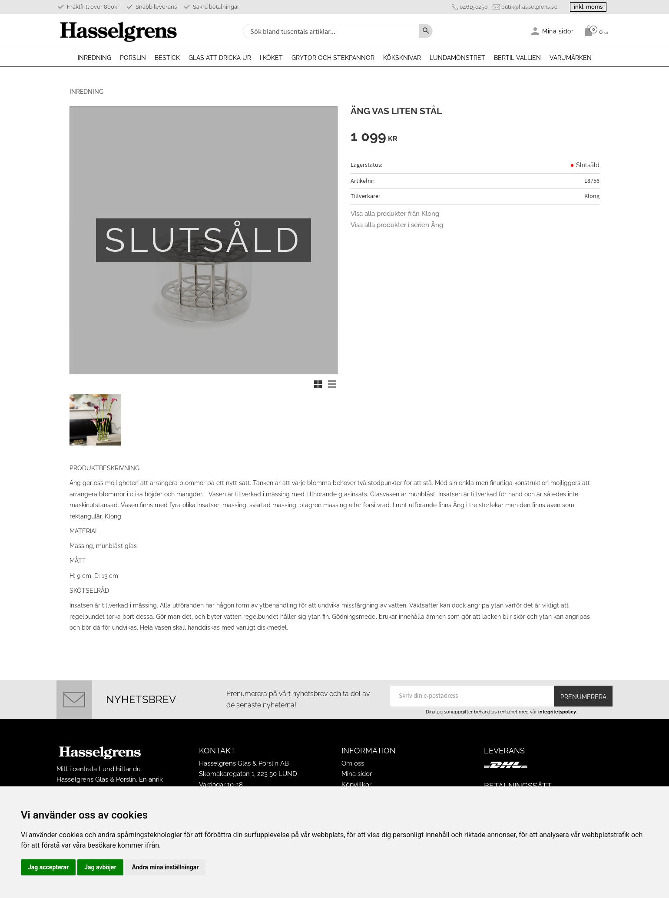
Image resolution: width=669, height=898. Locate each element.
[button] (318, 384)
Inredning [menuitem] (94, 57)
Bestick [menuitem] (167, 57)
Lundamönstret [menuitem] (457, 57)
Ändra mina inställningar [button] (165, 867)
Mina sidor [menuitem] (558, 31)
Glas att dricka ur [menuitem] (220, 57)
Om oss (352, 762)
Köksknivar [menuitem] (402, 57)
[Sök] (425, 31)
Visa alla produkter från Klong (395, 214)
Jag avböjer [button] (100, 867)
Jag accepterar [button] (48, 867)
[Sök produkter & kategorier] (330, 31)
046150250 (472, 7)
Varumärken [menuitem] (571, 57)
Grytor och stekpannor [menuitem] (332, 57)
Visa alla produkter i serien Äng (397, 225)
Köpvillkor (356, 783)
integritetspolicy (557, 710)
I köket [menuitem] (271, 57)
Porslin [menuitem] (133, 57)
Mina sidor (356, 772)
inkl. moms (587, 6)
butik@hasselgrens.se (528, 7)
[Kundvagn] (594, 31)
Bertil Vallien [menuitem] (517, 57)
